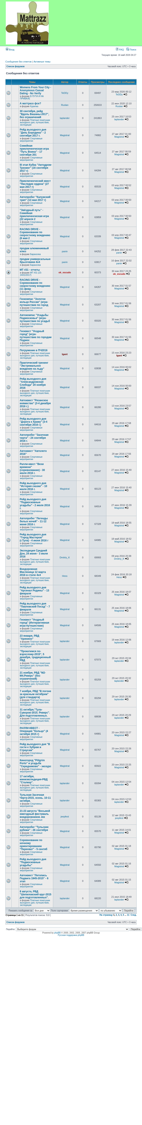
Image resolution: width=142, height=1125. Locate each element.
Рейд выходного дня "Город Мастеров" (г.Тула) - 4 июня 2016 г (34, 537)
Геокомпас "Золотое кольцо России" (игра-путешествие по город (34, 302)
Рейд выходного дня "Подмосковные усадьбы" (33, 862)
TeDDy (64, 93)
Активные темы (41, 61)
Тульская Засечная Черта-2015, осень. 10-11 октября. (35, 797)
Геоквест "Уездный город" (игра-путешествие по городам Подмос (35, 336)
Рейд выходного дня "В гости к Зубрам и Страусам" (35, 747)
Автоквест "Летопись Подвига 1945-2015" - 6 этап (34, 878)
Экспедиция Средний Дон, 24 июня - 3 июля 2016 (34, 553)
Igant (65, 354)
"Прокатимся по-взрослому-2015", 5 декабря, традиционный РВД (35, 656)
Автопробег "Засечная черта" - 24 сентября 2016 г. (34, 437)
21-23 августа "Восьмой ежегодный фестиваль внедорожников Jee (35, 813)
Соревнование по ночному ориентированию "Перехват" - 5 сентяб (33, 845)
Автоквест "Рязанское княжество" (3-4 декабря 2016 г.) (35, 403)
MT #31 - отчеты (30, 269)
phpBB (57, 933)
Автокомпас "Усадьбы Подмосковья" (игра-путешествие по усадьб (35, 318)
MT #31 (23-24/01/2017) (31, 274)
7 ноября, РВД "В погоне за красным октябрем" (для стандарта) (35, 694)
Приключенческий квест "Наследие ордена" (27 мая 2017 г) (35, 183)
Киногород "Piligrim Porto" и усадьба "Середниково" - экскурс (35, 763)
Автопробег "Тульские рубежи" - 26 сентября (34, 829)
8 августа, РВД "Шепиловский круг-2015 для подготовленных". (35, 894)
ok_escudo (65, 272)
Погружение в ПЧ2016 (33, 350)
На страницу (106, 915)
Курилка (34, 106)
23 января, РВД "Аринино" (29, 637)
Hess (64, 576)
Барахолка (35, 254)
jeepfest (64, 816)
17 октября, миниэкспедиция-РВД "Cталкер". (34, 779)
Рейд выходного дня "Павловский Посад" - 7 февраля (35, 606)
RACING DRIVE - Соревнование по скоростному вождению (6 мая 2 (35, 234)
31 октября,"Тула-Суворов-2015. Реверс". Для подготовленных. (35, 712)
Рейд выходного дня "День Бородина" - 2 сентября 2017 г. (33, 132)
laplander (64, 118)
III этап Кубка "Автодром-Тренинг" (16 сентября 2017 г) (36, 167)
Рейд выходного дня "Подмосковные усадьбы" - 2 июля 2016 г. (35, 504)
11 (128, 915)
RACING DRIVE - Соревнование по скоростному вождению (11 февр (35, 284)
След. (134, 915)
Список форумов (15, 66)
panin (65, 251)
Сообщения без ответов (18, 61)
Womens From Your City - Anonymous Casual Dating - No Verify (35, 90)
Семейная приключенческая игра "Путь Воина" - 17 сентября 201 (34, 150)
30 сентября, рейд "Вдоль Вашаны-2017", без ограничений (34, 114)
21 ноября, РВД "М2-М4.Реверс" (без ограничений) (33, 675)
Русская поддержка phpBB (71, 935)
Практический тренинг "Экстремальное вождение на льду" (34, 365)
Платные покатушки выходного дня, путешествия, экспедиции (35, 122)
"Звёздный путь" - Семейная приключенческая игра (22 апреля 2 (34, 215)
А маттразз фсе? (30, 103)
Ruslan (64, 105)
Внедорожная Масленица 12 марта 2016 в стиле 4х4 (33, 572)
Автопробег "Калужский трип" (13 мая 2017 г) (35, 199)
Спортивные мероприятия (31, 139)
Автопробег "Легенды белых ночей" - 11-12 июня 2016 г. (34, 521)
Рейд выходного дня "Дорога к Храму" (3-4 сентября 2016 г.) (33, 421)
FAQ (120, 49)
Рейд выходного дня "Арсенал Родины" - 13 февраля (34, 590)
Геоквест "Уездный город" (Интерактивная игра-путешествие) (34, 622)
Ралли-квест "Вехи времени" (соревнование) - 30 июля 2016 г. (32, 469)
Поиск (131, 49)
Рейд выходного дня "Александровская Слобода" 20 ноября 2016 (33, 383)
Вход (10, 49)
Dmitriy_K (65, 557)
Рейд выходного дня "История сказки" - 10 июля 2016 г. (33, 486)
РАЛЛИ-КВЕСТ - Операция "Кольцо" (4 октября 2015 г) (34, 731)
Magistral (64, 135)
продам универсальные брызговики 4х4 (35, 261)
